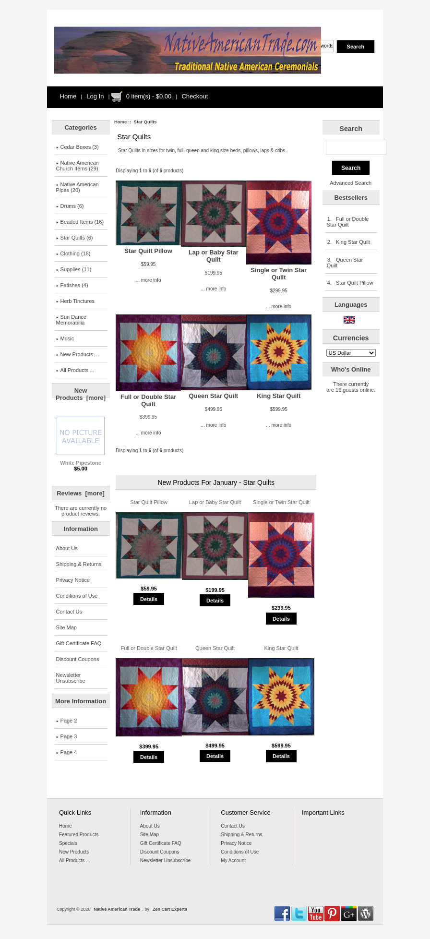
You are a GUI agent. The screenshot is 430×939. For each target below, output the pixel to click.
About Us (67, 548)
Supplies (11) (74, 269)
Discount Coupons (77, 659)
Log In (95, 96)
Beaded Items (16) (80, 222)
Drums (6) (70, 206)
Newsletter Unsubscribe (70, 678)
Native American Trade (117, 909)
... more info (148, 280)
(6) (74, 238)
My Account (233, 860)
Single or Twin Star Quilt (279, 273)
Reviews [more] (81, 493)
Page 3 (66, 736)
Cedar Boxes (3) (77, 147)
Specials (68, 843)
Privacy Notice (73, 580)
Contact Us (69, 611)
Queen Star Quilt (214, 395)
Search (350, 128)
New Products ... (77, 354)
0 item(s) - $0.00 (149, 96)
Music (65, 338)
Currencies (351, 338)
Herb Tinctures (75, 301)
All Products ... (75, 370)
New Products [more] (81, 394)
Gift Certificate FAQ (79, 643)
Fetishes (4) (72, 285)
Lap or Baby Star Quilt (214, 256)
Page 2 (66, 720)
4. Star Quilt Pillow (350, 283)
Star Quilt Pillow (148, 250)
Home (68, 96)
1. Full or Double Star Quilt (348, 222)
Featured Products (78, 834)
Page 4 (66, 752)
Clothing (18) (73, 253)
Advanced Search (350, 183)
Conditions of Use (77, 596)
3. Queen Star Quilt (345, 262)
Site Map (66, 627)
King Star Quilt (278, 395)
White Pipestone (81, 460)
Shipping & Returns (79, 564)
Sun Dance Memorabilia (71, 319)
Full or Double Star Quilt (148, 400)
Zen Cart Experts (170, 909)
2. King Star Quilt (348, 242)
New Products (74, 852)
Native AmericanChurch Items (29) (77, 165)
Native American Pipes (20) (77, 187)
